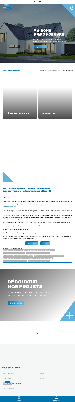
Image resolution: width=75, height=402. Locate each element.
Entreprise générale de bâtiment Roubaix (38, 253)
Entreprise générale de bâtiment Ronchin (15, 261)
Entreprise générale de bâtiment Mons (39, 261)
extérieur (55, 205)
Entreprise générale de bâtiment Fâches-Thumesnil (48, 256)
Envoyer (68, 390)
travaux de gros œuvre (9, 206)
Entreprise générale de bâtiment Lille (13, 250)
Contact (45, 243)
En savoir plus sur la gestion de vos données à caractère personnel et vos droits (24, 390)
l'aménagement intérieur (43, 205)
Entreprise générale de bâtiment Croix (14, 253)
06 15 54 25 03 (37, 2)
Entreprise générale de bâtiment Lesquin (14, 258)
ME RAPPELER (56, 398)
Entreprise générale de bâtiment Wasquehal (40, 258)
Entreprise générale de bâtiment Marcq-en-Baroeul (18, 256)
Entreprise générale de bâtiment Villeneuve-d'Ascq (40, 250)
